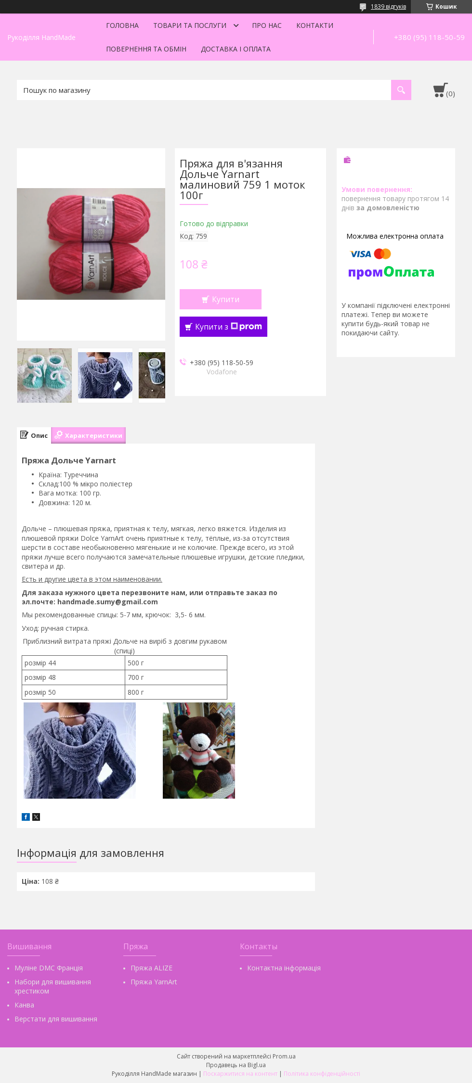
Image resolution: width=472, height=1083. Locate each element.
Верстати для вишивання (55, 1018)
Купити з (228, 326)
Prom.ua (284, 1056)
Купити (225, 299)
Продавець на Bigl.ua (236, 1065)
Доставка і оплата (236, 48)
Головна (122, 25)
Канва (24, 1004)
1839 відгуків (388, 6)
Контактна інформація (284, 967)
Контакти (314, 25)
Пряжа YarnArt (154, 981)
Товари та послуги (189, 25)
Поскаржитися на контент (240, 1074)
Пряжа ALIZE (151, 967)
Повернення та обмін (146, 48)
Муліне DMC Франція (48, 967)
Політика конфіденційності (322, 1074)
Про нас (267, 25)
